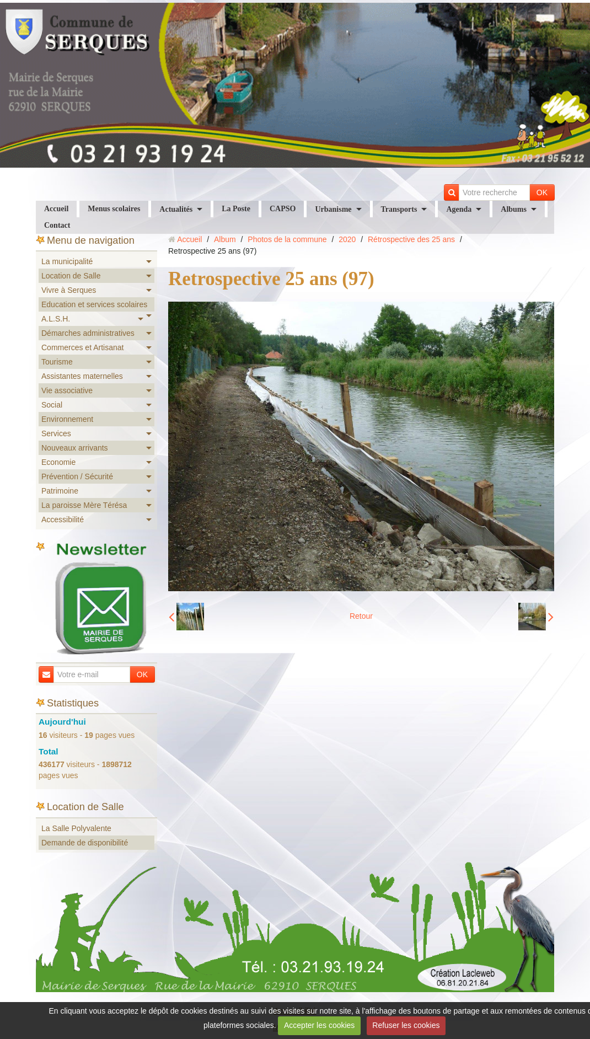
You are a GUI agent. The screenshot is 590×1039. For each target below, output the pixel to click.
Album (225, 239)
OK (542, 192)
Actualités (175, 209)
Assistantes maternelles (82, 376)
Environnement (67, 419)
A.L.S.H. (55, 318)
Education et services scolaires (94, 304)
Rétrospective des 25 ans (411, 239)
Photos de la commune (287, 239)
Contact (57, 225)
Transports (399, 209)
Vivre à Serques (68, 290)
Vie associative (67, 390)
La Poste (236, 209)
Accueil (56, 209)
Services (56, 433)
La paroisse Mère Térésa (84, 505)
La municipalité (67, 261)
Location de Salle (70, 275)
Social (51, 404)
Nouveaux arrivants (74, 447)
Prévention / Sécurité (77, 476)
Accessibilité (62, 519)
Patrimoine (59, 490)
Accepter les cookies (319, 1025)
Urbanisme (333, 209)
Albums (514, 209)
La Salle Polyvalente (76, 828)
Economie (58, 462)
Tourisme (57, 361)
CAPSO (283, 209)
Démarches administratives (88, 333)
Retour (361, 616)
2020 (347, 239)
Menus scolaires (114, 209)
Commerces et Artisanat (82, 347)
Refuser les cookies (405, 1025)
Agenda (458, 209)
